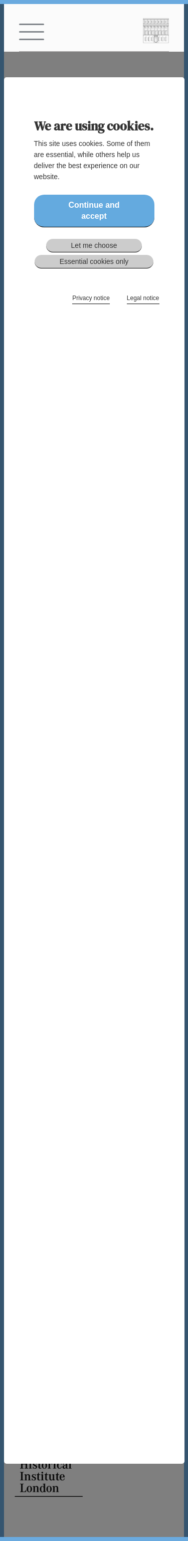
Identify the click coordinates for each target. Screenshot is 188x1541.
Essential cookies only (94, 261)
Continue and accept (93, 210)
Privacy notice (91, 298)
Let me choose (94, 245)
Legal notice (143, 298)
